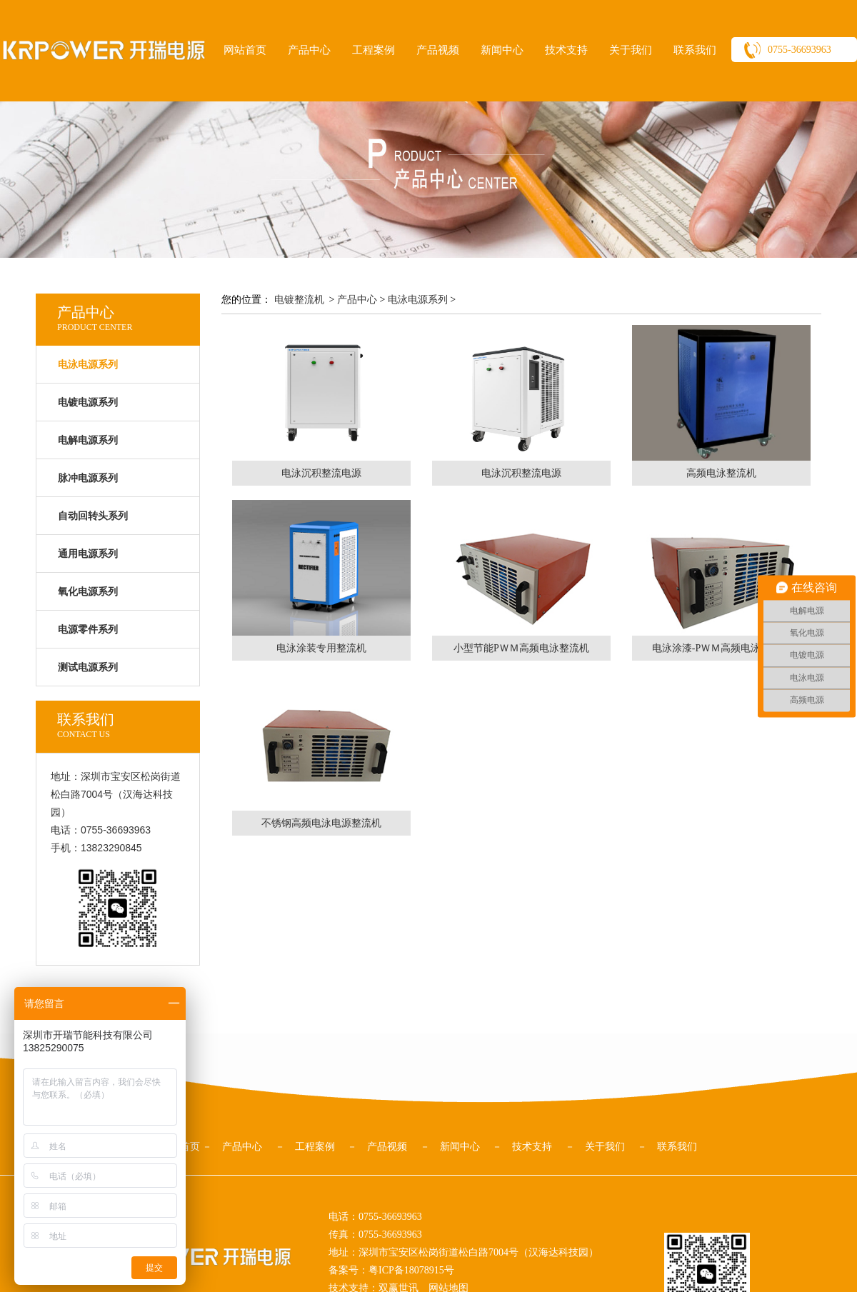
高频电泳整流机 (721, 473)
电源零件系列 (88, 629)
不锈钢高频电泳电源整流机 (321, 823)
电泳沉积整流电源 (321, 473)
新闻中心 (502, 50)
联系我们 (694, 50)
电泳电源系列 (418, 299)
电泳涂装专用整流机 (321, 648)
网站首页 (245, 50)
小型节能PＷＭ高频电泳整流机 (521, 648)
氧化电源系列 (88, 591)
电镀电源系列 (88, 402)
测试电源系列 (88, 667)
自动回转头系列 (93, 516)
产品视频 (437, 50)
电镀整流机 (299, 299)
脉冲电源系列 (88, 478)
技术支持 (566, 50)
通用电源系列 (88, 554)
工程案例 (373, 50)
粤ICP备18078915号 (411, 1270)
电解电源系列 (88, 440)
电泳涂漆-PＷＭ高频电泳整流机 (721, 648)
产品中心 (309, 50)
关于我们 (630, 50)
